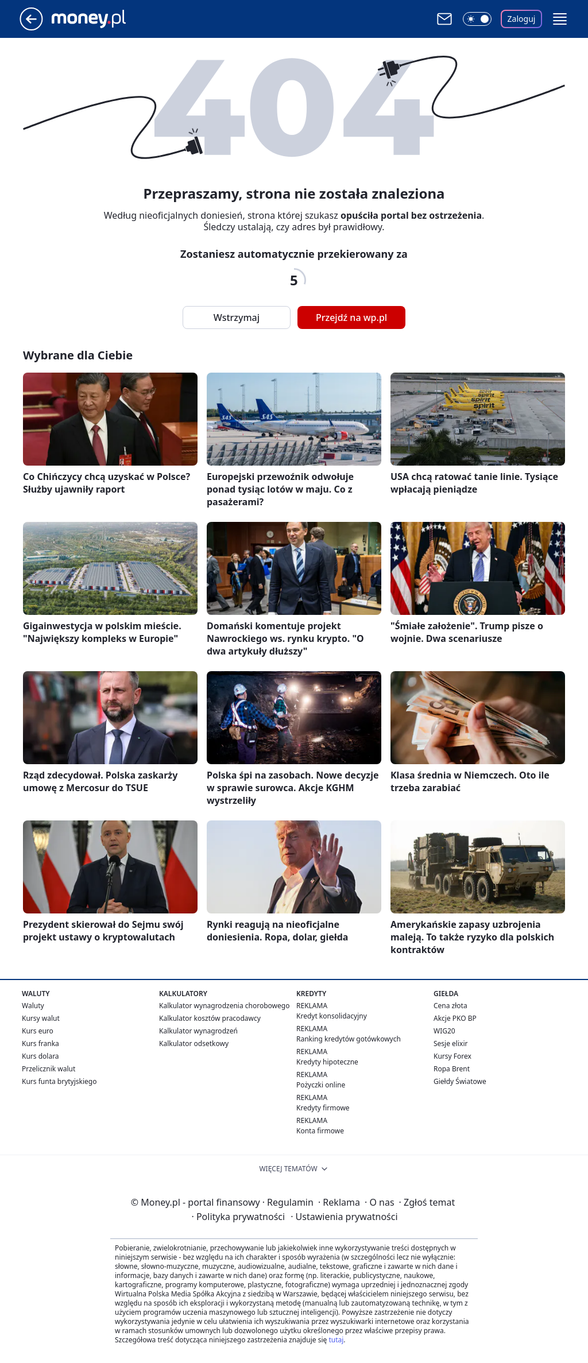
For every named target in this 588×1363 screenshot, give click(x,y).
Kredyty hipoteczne (327, 1062)
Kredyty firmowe (323, 1108)
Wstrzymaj (237, 317)
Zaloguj (522, 18)
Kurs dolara (40, 1056)
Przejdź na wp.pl (351, 317)
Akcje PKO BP (455, 1018)
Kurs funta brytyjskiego (59, 1081)
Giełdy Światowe (460, 1081)
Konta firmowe (320, 1131)
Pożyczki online (320, 1085)
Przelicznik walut (48, 1069)
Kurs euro (37, 1031)
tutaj (335, 1340)
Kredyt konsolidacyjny (331, 1016)
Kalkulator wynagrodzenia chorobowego (224, 1005)
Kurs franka (40, 1043)
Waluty (33, 1005)
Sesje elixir (450, 1043)
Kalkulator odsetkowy (194, 1043)
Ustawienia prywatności (344, 1216)
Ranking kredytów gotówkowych (348, 1039)
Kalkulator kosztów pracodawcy (210, 1018)
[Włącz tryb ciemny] (477, 19)
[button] (560, 19)
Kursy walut (41, 1018)
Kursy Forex (452, 1056)
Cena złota (450, 1005)
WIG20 (444, 1031)
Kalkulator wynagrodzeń (198, 1031)
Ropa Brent (452, 1069)
